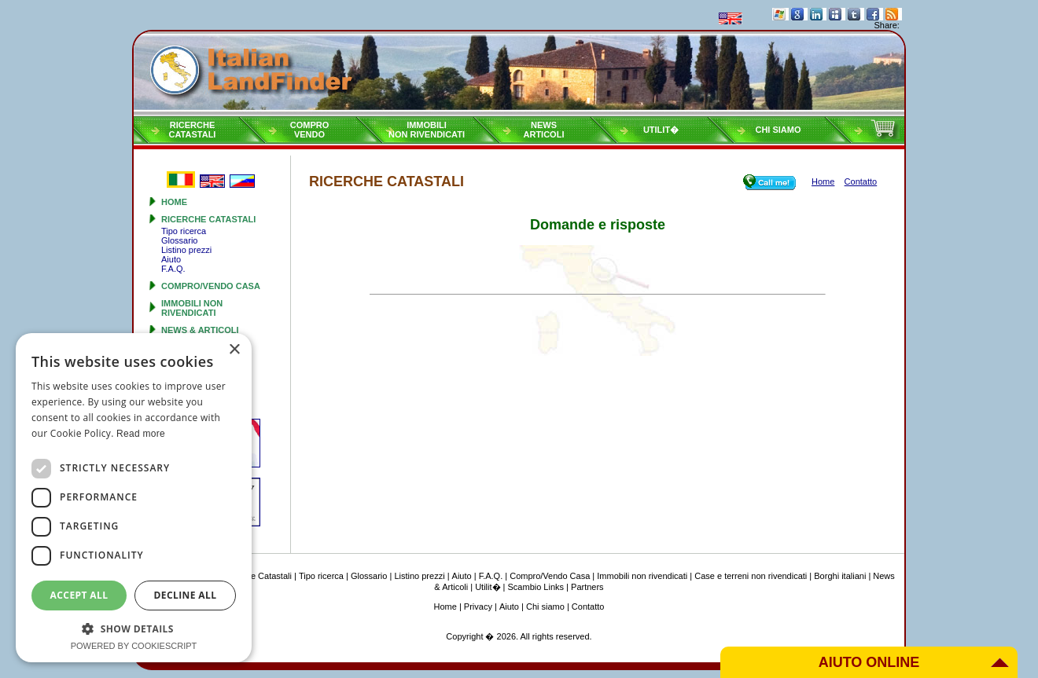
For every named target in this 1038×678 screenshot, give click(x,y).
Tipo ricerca (183, 231)
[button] (133, 628)
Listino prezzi (186, 250)
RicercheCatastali (192, 129)
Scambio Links (536, 587)
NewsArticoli (544, 129)
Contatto (588, 606)
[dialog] (134, 497)
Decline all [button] (185, 595)
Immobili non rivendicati (192, 308)
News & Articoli (200, 330)
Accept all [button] (79, 595)
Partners (587, 587)
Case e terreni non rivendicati (750, 576)
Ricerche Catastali (208, 219)
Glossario (179, 240)
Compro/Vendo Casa (210, 286)
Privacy (478, 606)
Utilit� (661, 129)
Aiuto (171, 259)
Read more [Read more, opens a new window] (140, 433)
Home (174, 202)
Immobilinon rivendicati (426, 129)
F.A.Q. (173, 268)
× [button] (234, 350)
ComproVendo (309, 129)
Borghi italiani (840, 576)
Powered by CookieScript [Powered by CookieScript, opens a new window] (134, 646)
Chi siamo (778, 129)
